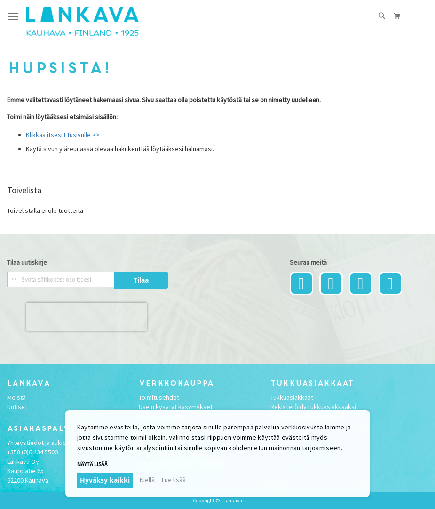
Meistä (16, 397)
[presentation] (86, 317)
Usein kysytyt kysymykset (176, 407)
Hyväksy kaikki (105, 480)
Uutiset (17, 407)
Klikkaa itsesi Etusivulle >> (63, 134)
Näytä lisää (92, 464)
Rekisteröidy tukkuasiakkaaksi (313, 407)
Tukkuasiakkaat (291, 397)
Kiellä (147, 480)
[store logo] (82, 21)
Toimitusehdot (159, 397)
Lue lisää (174, 480)
